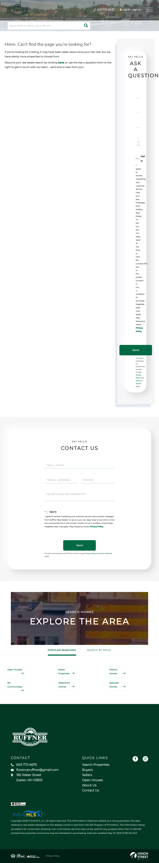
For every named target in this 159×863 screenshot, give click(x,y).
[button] (86, 26)
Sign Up (136, 9)
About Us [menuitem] (89, 785)
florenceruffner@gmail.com (35, 770)
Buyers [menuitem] (87, 770)
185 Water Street (26, 777)
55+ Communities (14, 684)
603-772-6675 (24, 765)
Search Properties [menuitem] (95, 765)
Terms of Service (106, 553)
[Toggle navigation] (150, 10)
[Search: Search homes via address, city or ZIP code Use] (48, 26)
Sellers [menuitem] (87, 775)
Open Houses (14, 669)
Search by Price (99, 650)
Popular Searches (62, 650)
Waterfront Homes (64, 684)
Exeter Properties (63, 671)
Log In (125, 9)
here (61, 62)
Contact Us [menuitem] (90, 790)
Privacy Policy (96, 527)
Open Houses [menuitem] (92, 780)
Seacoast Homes (114, 684)
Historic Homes (113, 671)
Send (135, 350)
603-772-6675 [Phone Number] (103, 9)
